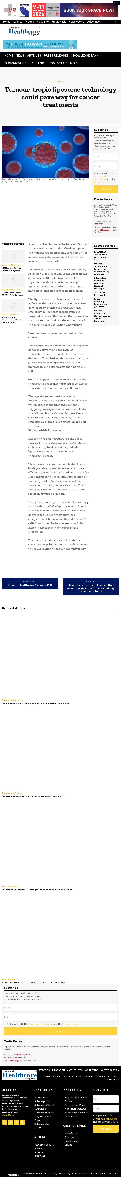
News (20, 55)
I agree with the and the (104, 177)
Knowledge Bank (84, 55)
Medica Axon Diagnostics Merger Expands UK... (12, 319)
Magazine (43, 21)
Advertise (93, 21)
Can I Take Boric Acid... (100, 291)
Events (17, 21)
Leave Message (102, 230)
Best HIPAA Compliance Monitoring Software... (100, 256)
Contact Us (58, 63)
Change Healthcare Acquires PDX (30, 585)
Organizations (17, 63)
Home (6, 21)
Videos (29, 21)
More (74, 63)
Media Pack (59, 21)
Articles (34, 55)
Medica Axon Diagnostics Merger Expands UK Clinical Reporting (36, 889)
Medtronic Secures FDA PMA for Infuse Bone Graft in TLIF (32, 796)
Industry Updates (10, 314)
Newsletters (76, 21)
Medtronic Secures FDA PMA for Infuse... (12, 293)
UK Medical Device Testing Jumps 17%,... (12, 269)
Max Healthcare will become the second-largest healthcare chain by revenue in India (91, 588)
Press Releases (56, 55)
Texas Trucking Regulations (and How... (100, 301)
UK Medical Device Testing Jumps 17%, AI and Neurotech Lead (34, 703)
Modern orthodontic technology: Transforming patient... (101, 268)
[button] (115, 22)
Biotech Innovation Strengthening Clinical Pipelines (102, 313)
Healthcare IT (8, 979)
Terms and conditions (100, 177)
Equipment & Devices (12, 265)
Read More (8, 1114)
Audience (38, 63)
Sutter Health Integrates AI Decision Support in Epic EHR (32, 982)
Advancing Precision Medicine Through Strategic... (100, 282)
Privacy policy (102, 182)
